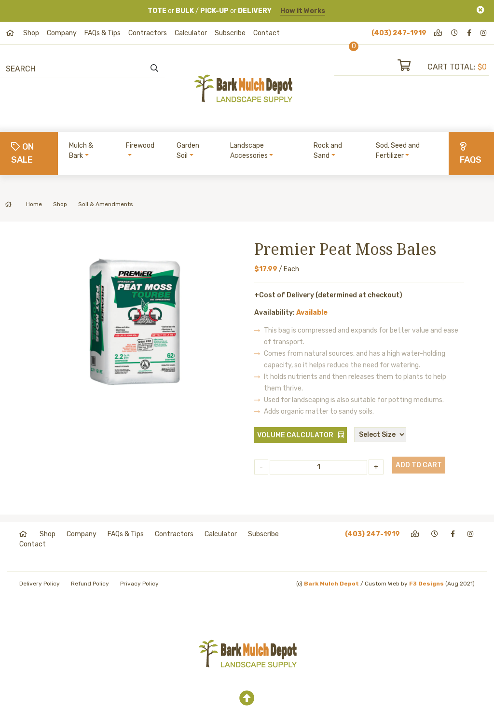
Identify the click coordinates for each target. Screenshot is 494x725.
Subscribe (230, 33)
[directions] (438, 33)
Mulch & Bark (81, 150)
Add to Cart (419, 465)
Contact (266, 33)
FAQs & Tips (102, 33)
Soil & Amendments (105, 204)
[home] (10, 33)
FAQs (470, 153)
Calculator (191, 33)
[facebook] (470, 33)
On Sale (22, 153)
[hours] (455, 33)
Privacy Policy (139, 583)
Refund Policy (90, 583)
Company (62, 33)
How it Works (302, 11)
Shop (31, 33)
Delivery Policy (39, 583)
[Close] (480, 10)
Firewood (140, 145)
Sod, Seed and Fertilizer (398, 150)
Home (23, 204)
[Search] (58, 68)
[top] (247, 698)
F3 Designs (426, 583)
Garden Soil (188, 150)
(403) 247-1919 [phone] (398, 33)
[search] (154, 68)
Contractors (147, 33)
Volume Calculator (295, 435)
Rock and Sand (328, 150)
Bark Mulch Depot (331, 583)
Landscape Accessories (249, 150)
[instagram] (484, 33)
